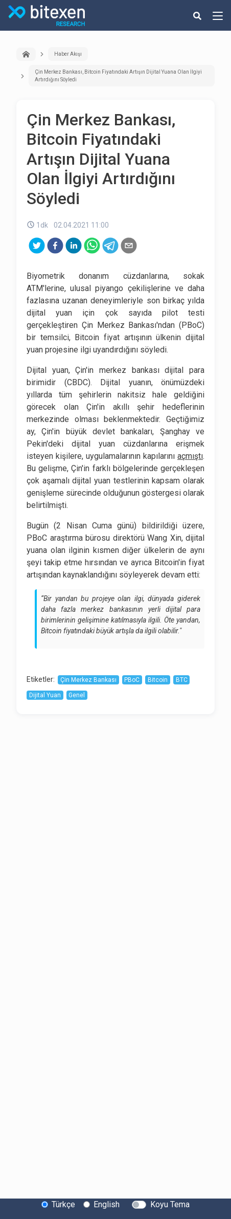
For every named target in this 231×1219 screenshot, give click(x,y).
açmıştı (190, 456)
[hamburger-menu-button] (218, 15)
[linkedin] (73, 245)
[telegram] (110, 245)
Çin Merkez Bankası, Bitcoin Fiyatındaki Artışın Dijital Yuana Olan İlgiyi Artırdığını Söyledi (118, 75)
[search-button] (197, 15)
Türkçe (63, 1204)
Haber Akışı (68, 54)
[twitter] (37, 245)
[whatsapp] (92, 245)
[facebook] (55, 245)
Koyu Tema (170, 1204)
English (107, 1204)
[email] (129, 245)
